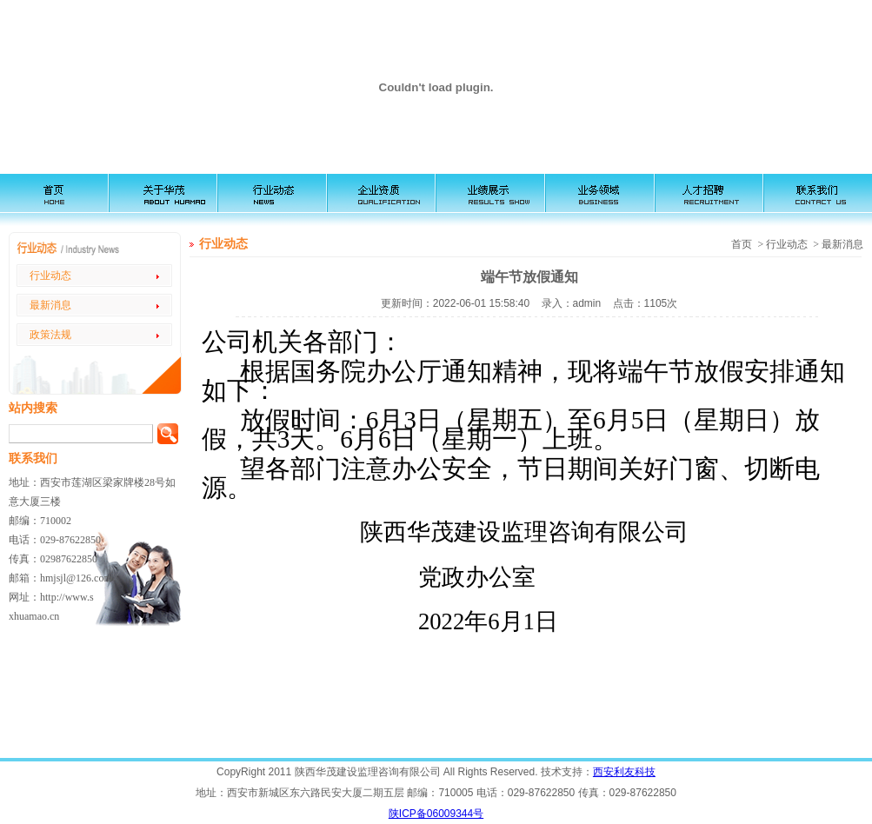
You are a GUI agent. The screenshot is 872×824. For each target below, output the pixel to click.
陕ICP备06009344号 (436, 813)
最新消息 (50, 305)
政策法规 (50, 335)
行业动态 (50, 275)
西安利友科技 (624, 772)
